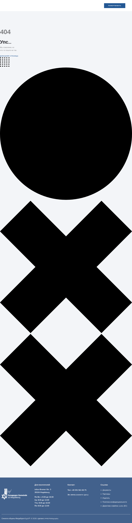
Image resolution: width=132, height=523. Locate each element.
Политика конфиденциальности (115, 502)
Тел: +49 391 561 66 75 (77, 490)
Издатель (106, 498)
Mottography (54, 518)
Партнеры (106, 494)
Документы (107, 490)
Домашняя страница (9, 56)
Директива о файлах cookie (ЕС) (115, 506)
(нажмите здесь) (78, 495)
